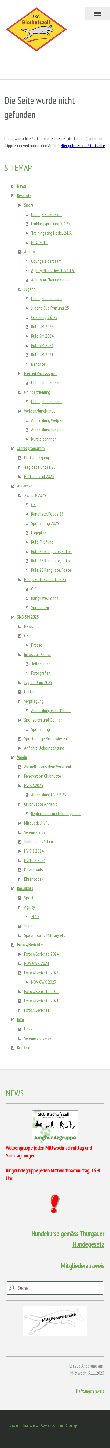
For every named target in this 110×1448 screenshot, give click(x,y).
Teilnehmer (40, 664)
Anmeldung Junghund (49, 429)
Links (28, 1029)
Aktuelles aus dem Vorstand (47, 766)
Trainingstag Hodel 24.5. (51, 233)
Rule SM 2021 (42, 355)
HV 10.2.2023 (34, 860)
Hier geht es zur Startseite (83, 145)
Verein (22, 757)
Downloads (33, 869)
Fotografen (40, 673)
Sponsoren (40, 607)
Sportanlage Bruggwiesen (45, 738)
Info (20, 1019)
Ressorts (24, 195)
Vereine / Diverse (37, 1038)
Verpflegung (34, 701)
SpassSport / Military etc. (45, 935)
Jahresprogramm (31, 448)
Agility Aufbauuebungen (51, 280)
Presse (36, 645)
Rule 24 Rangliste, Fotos (51, 551)
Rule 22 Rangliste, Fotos (51, 570)
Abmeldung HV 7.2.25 (48, 795)
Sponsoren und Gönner (43, 720)
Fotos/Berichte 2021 (41, 1001)
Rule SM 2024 (42, 336)
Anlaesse (24, 486)
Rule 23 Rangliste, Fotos (51, 561)
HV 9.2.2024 (33, 851)
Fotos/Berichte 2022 (41, 991)
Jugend (29, 289)
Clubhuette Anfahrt (40, 804)
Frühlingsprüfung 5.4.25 (50, 223)
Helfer (29, 692)
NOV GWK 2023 (43, 982)
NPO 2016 (39, 242)
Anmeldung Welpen (47, 420)
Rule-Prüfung (42, 542)
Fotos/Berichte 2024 (41, 954)
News (21, 186)
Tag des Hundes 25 (39, 467)
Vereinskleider (35, 832)
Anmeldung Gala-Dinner (51, 710)
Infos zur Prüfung (38, 654)
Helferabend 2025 (39, 476)
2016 (35, 916)
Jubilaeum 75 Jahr (38, 841)
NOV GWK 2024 (36, 963)
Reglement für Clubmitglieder (56, 813)
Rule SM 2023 (42, 345)
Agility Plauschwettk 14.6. (53, 270)
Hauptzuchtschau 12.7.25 (45, 579)
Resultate (25, 888)
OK (33, 504)
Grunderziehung (37, 392)
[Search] (55, 1288)
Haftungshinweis (90, 1391)
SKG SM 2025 (28, 617)
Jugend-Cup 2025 (38, 682)
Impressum (13, 1425)
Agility (29, 252)
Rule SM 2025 (42, 326)
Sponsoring (40, 729)
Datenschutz (30, 1425)
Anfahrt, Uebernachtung (44, 748)
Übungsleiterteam (46, 214)
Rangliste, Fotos (44, 598)
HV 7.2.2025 (33, 785)
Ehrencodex (34, 879)
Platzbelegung (36, 458)
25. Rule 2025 (35, 495)
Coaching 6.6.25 (44, 317)
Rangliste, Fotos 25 (47, 514)
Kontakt (24, 1047)
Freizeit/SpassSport (40, 373)
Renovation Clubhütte (42, 776)
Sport (28, 205)
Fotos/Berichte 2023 (41, 972)
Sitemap (71, 1425)
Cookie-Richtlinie (52, 1425)
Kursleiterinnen (44, 439)
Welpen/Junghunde (39, 411)
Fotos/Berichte (30, 944)
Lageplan (38, 532)
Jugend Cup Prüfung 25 (50, 308)
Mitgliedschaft (36, 823)
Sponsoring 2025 (45, 523)
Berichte (38, 364)
